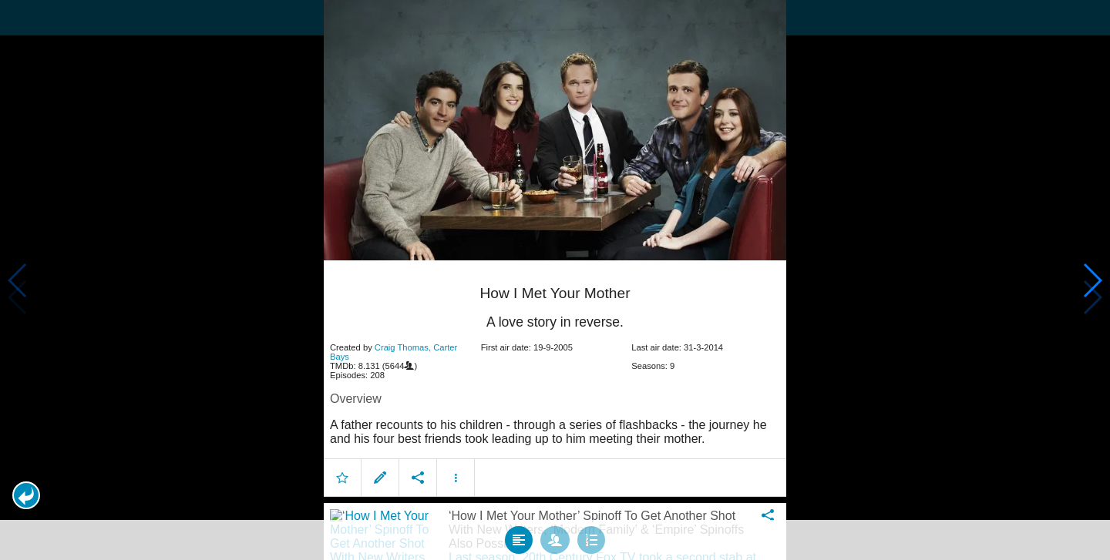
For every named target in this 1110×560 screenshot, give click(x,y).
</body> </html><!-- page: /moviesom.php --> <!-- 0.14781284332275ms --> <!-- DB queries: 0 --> (555, 280)
